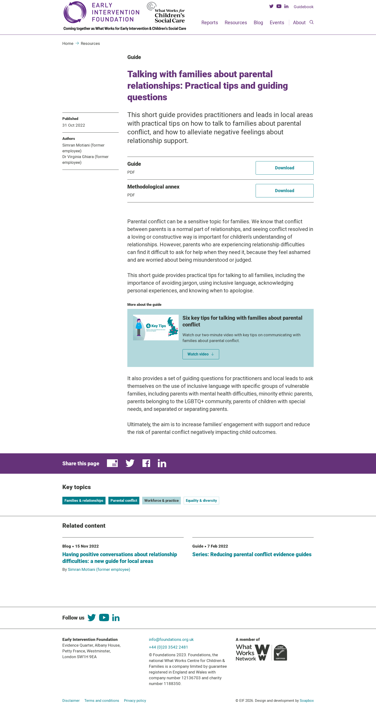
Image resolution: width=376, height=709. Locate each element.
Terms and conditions (101, 700)
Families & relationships (84, 500)
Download (284, 167)
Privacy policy (135, 700)
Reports (209, 22)
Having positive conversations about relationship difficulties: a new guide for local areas (119, 557)
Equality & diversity (201, 500)
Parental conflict (124, 500)
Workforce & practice (161, 500)
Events (277, 22)
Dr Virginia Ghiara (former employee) (85, 159)
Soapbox (307, 700)
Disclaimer (71, 700)
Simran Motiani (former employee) (83, 148)
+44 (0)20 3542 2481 (168, 647)
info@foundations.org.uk (171, 639)
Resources (236, 22)
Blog (258, 22)
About (299, 22)
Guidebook (304, 6)
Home (67, 43)
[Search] (312, 22)
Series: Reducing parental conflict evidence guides (251, 554)
